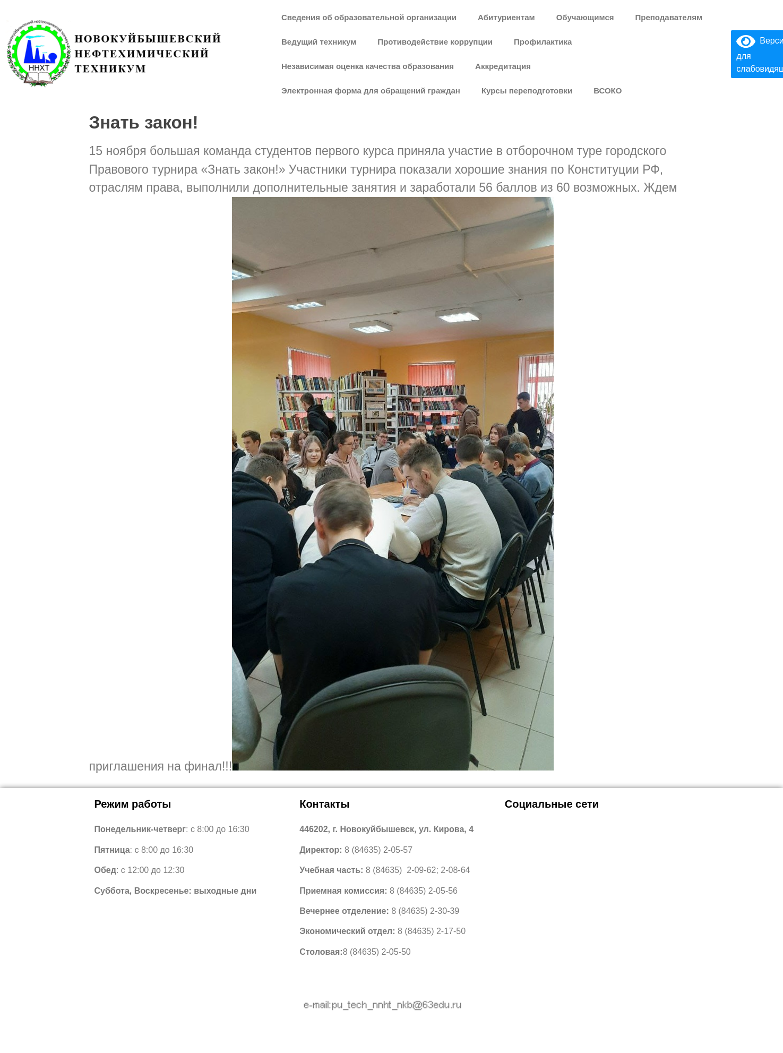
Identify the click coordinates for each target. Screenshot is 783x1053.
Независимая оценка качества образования (367, 66)
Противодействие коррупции (435, 41)
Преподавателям (668, 17)
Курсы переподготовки (526, 90)
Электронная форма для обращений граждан (370, 90)
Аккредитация (503, 66)
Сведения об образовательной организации (369, 17)
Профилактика (543, 41)
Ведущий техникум (318, 41)
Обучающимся (585, 17)
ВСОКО (607, 90)
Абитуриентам (506, 17)
